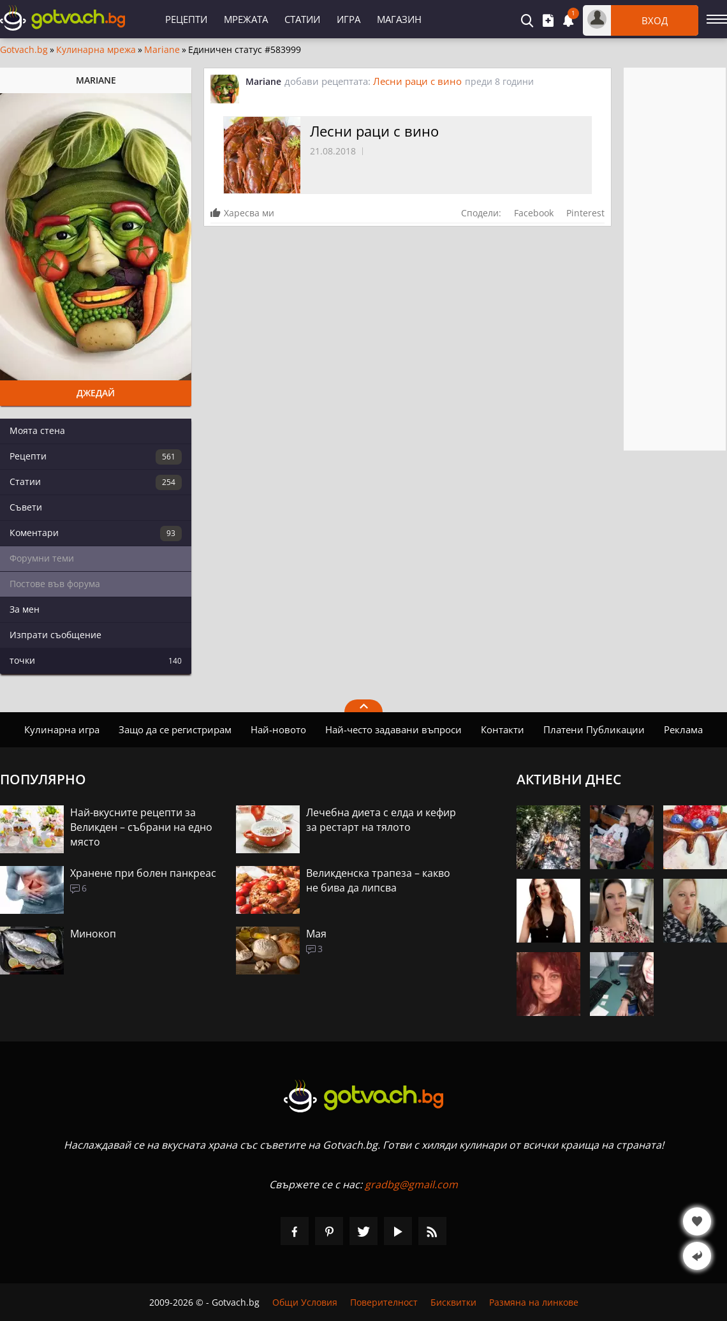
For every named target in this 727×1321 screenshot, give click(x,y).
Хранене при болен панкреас (143, 873)
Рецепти (186, 19)
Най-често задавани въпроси (393, 729)
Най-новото (278, 729)
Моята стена (37, 430)
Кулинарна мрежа (96, 50)
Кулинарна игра (61, 729)
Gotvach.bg (24, 50)
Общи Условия (304, 1302)
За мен (25, 609)
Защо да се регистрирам (175, 729)
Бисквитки (453, 1302)
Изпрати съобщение (55, 635)
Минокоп (93, 934)
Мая (316, 934)
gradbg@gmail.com (411, 1184)
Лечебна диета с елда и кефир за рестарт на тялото (381, 819)
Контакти (502, 729)
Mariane (162, 50)
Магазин (399, 19)
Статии (302, 19)
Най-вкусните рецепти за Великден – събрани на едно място (141, 827)
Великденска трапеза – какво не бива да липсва (378, 880)
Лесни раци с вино (417, 81)
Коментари (96, 533)
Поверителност (384, 1302)
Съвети (26, 507)
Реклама (683, 729)
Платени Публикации (594, 729)
